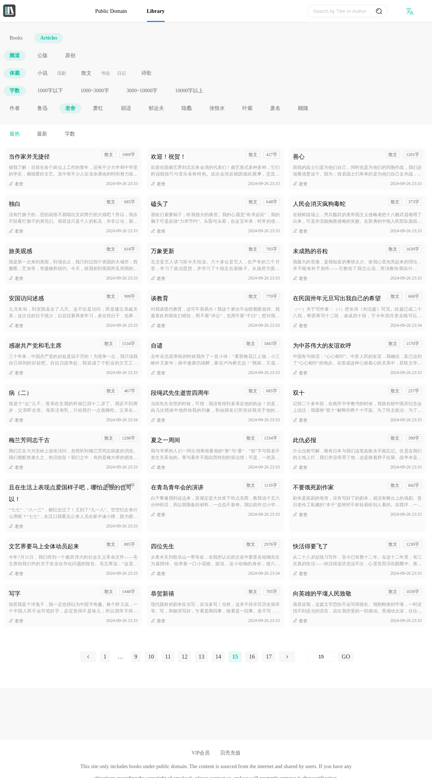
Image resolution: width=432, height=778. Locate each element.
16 (252, 656)
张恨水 (217, 108)
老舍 (70, 108)
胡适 (126, 108)
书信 (105, 73)
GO (346, 656)
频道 (15, 55)
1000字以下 (50, 90)
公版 (42, 55)
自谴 (157, 345)
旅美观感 (20, 251)
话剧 (61, 73)
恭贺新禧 (162, 593)
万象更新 (162, 251)
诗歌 (146, 73)
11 (168, 656)
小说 (42, 73)
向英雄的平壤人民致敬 (322, 593)
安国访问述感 (26, 298)
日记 (121, 73)
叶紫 (247, 108)
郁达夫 (156, 108)
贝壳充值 (230, 753)
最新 (42, 134)
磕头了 (159, 204)
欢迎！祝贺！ (168, 156)
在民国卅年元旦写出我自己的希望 (337, 298)
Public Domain (111, 11)
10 (151, 656)
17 (269, 656)
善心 (299, 156)
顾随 (303, 108)
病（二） (20, 393)
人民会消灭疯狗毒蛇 (319, 204)
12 (184, 656)
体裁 (15, 73)
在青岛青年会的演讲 (177, 487)
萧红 (98, 108)
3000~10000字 (142, 90)
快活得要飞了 (310, 546)
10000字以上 (189, 90)
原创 (70, 55)
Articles (48, 38)
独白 (15, 204)
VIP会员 (200, 753)
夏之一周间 (165, 440)
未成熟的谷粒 (310, 251)
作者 (15, 108)
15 (235, 656)
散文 (86, 73)
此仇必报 (304, 440)
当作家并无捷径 (29, 156)
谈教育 (159, 298)
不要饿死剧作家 (313, 487)
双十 (299, 393)
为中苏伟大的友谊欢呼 (322, 345)
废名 (275, 108)
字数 (15, 90)
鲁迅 (42, 108)
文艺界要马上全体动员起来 (44, 546)
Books (16, 38)
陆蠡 (187, 108)
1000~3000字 (95, 90)
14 (218, 656)
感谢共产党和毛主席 (35, 345)
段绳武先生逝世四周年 (180, 393)
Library (156, 11)
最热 (15, 134)
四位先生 (162, 546)
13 (201, 656)
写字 (15, 593)
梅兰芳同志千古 (29, 440)
